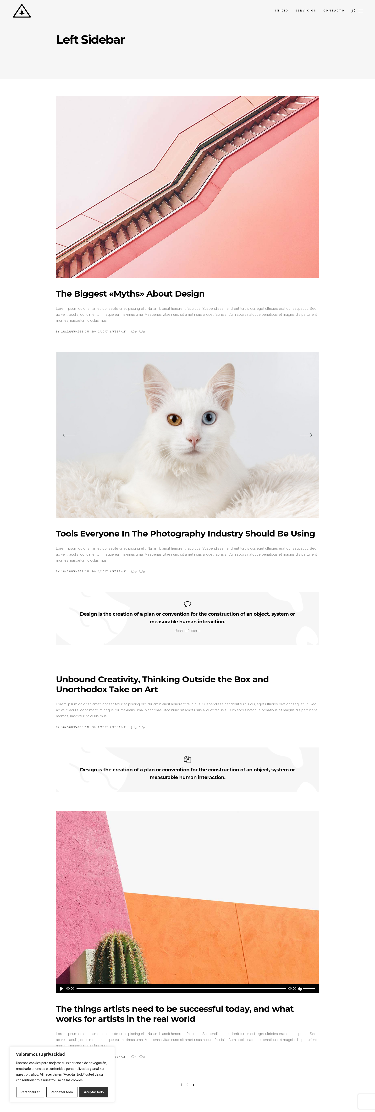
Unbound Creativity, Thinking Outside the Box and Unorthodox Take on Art (162, 684)
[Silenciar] (299, 988)
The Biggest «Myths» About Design (130, 293)
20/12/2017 (100, 331)
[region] (62, 1074)
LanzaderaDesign (75, 331)
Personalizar (30, 1092)
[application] (187, 988)
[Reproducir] (61, 988)
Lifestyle (118, 331)
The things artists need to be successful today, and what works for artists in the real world (175, 1014)
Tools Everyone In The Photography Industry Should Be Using (185, 533)
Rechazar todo (62, 1092)
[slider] (181, 988)
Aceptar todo (94, 1092)
